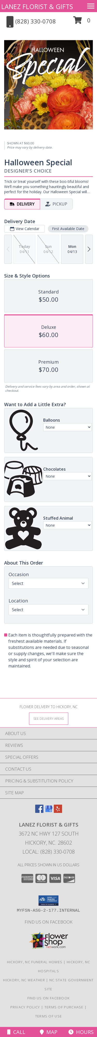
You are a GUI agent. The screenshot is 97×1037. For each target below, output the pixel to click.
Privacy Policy (25, 1007)
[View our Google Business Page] (48, 811)
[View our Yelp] (58, 811)
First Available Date (68, 228)
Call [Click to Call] (16, 1031)
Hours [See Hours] (81, 1031)
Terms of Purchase (64, 1007)
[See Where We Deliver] (48, 718)
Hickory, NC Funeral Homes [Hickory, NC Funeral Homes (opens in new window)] (35, 962)
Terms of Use (48, 1016)
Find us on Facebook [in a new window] (48, 922)
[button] (82, 22)
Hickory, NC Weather (24, 980)
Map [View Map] (48, 1031)
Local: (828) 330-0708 (49, 851)
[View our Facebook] (39, 811)
